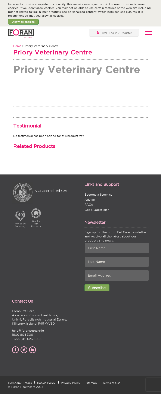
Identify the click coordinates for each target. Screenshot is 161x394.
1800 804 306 (22, 334)
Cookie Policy (46, 382)
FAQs (88, 204)
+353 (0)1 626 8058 (26, 339)
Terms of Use (111, 382)
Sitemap (91, 382)
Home (17, 45)
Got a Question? (96, 209)
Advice (89, 199)
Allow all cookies (23, 21)
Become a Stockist (98, 194)
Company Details (20, 382)
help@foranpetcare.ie (28, 330)
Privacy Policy (70, 382)
